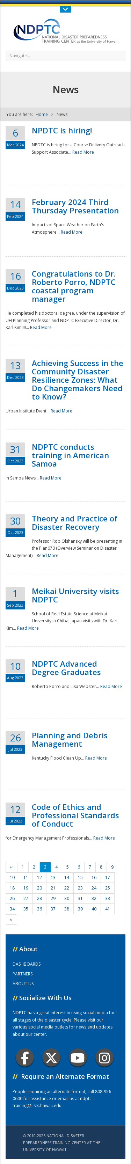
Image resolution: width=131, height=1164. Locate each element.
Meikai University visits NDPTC (75, 595)
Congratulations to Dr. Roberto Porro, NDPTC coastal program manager (74, 286)
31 (80, 898)
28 (39, 898)
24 (94, 888)
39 (80, 909)
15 (80, 877)
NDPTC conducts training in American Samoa (70, 455)
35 (25, 909)
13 (53, 877)
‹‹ (11, 867)
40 (94, 909)
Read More (83, 152)
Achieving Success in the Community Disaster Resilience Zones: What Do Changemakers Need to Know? (77, 380)
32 (94, 898)
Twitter (51, 1058)
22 (66, 888)
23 (80, 888)
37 (53, 909)
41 (107, 909)
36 (39, 909)
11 (25, 877)
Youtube (78, 1058)
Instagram (104, 1058)
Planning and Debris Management (70, 739)
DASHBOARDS (27, 964)
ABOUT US (23, 984)
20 (39, 888)
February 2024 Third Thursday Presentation (75, 206)
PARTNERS (22, 974)
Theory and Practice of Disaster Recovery (74, 522)
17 (107, 877)
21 (53, 888)
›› (11, 919)
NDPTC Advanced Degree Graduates (66, 667)
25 (107, 888)
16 (94, 877)
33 (107, 898)
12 (39, 877)
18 (12, 888)
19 (25, 888)
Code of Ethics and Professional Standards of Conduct (75, 815)
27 (25, 898)
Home (42, 114)
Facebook (25, 1058)
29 (53, 898)
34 (12, 909)
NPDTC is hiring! (62, 130)
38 (66, 909)
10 (12, 877)
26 (12, 898)
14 (66, 877)
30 (66, 898)
